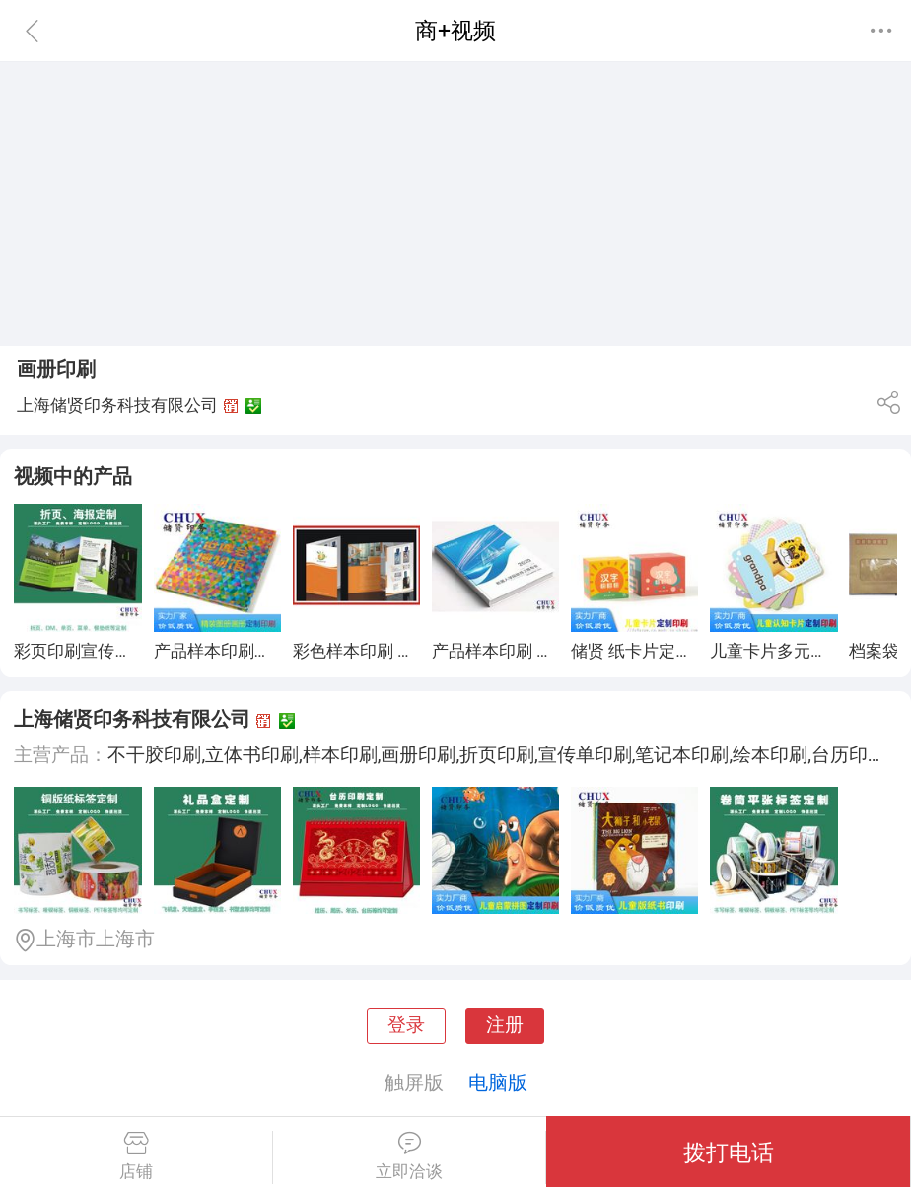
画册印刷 (56, 369)
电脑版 (497, 1082)
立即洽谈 (409, 1156)
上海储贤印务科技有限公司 (132, 719)
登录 (406, 1025)
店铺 (136, 1156)
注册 (505, 1025)
